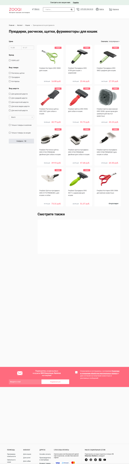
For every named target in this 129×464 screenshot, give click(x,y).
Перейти (76, 2)
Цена (11, 41)
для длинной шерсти (19, 94)
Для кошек (27, 454)
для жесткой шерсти (19, 110)
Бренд (11, 55)
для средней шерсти (19, 98)
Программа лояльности (11, 455)
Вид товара (13, 67)
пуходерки (15, 77)
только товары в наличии (21, 125)
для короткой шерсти (19, 102)
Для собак (27, 461)
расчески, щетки (17, 73)
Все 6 (22, 117)
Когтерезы (15, 81)
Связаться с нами (11, 461)
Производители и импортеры (45, 459)
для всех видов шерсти (20, 106)
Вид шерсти (14, 88)
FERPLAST (15, 60)
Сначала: (104, 41)
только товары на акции (21, 133)
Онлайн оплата (45, 454)
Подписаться (55, 382)
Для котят (26, 458)
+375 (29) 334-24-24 (86, 9)
